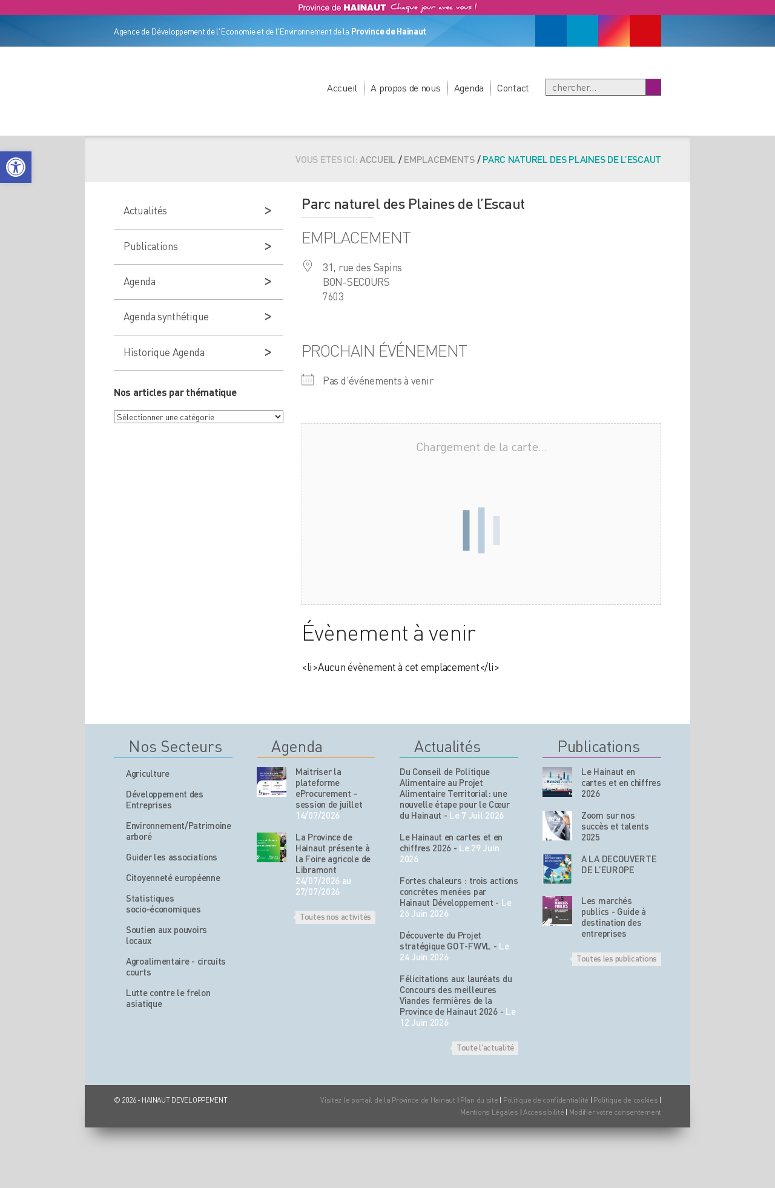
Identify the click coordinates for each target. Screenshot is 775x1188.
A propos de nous (406, 87)
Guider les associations (171, 857)
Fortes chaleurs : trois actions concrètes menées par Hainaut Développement (459, 891)
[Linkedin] (582, 31)
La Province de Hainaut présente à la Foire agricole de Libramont (333, 853)
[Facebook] (551, 31)
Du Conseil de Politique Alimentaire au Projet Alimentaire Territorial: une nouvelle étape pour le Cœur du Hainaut (455, 793)
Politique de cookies (625, 1099)
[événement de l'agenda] (271, 782)
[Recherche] (595, 87)
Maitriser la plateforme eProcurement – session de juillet (329, 788)
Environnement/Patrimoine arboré (178, 830)
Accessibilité (543, 1112)
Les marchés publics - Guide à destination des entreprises (613, 916)
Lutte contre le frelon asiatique (168, 997)
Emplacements (439, 159)
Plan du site (479, 1099)
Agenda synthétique (166, 316)
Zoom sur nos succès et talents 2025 (615, 826)
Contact (513, 87)
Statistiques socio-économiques (163, 903)
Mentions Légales (489, 1112)
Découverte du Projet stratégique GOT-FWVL (445, 940)
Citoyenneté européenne (173, 877)
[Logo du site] (183, 77)
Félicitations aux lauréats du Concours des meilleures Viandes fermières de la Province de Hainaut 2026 (456, 994)
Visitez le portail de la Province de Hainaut (387, 1099)
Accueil (342, 87)
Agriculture (148, 773)
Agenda (469, 87)
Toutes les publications (616, 957)
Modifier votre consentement (615, 1112)
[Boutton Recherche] (653, 87)
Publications (151, 245)
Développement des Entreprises (164, 799)
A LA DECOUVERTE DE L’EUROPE (619, 864)
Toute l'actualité (485, 1046)
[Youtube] (645, 31)
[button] (15, 167)
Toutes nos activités (335, 916)
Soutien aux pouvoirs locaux (166, 934)
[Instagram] (614, 31)
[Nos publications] (557, 782)
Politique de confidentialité (546, 1099)
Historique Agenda (164, 351)
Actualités (145, 210)
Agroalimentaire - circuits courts (176, 966)
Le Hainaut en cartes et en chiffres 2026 (451, 842)
